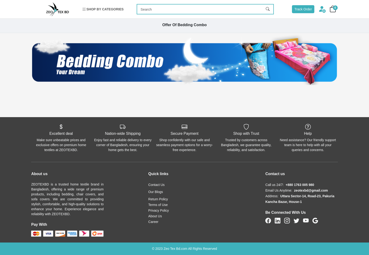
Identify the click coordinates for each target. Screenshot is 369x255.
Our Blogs (155, 192)
